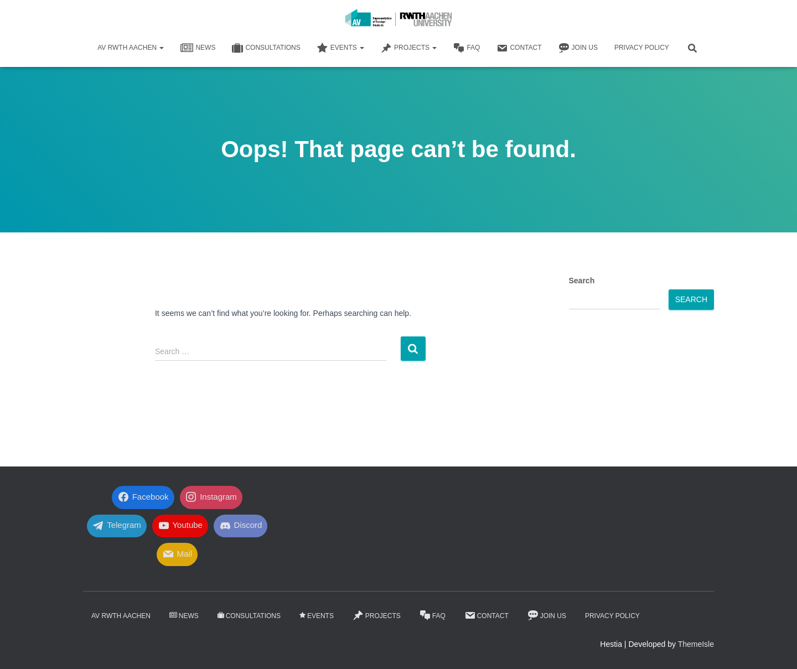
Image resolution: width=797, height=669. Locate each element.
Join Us (578, 48)
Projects (409, 48)
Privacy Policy (641, 47)
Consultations (266, 48)
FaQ (466, 48)
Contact (518, 48)
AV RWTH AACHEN (130, 47)
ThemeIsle (696, 644)
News (197, 48)
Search (582, 280)
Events (340, 48)
